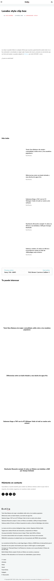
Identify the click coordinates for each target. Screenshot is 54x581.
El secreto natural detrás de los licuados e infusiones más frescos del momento (22, 535)
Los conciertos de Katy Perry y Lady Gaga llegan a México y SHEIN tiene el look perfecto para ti (27, 543)
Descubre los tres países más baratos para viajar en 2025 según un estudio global (23, 545)
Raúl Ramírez (9, 15)
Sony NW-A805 (10, 272)
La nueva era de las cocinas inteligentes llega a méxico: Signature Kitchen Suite (22, 528)
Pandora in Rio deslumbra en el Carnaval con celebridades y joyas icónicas (21, 554)
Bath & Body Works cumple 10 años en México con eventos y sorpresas (20, 552)
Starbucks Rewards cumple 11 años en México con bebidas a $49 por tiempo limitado (39, 226)
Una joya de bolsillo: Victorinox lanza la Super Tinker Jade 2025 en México (21, 533)
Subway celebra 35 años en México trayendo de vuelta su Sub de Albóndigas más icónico (37, 251)
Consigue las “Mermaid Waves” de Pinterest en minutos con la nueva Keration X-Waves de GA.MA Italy (25, 548)
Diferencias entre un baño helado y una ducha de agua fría (38, 176)
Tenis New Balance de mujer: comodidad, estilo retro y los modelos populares (38, 151)
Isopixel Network (45, 579)
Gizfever (26, 54)
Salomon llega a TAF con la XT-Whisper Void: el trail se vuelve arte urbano (38, 201)
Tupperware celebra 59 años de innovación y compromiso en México (19, 530)
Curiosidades (29, 15)
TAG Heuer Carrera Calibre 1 (39, 272)
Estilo (36, 15)
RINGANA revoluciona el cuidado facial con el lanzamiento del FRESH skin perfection (24, 538)
